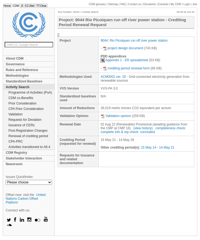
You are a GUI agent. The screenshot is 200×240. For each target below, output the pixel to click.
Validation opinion (116, 116)
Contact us (134, 4)
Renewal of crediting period (28, 136)
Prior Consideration (22, 103)
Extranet (163, 4)
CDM (16, 5)
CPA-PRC (15, 141)
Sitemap (113, 4)
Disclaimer (149, 4)
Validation (15, 114)
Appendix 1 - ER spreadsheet (124, 60)
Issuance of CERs (21, 125)
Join (194, 4)
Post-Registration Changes (27, 131)
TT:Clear (41, 5)
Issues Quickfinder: (20, 177)
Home (7, 5)
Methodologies (17, 76)
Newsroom (14, 164)
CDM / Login (181, 4)
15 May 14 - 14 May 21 (157, 147)
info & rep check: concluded (135, 132)
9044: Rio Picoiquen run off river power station (134, 40)
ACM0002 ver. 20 (113, 77)
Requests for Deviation (24, 120)
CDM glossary (97, 4)
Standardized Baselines (24, 81)
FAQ (123, 4)
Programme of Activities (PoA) (30, 92)
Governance (15, 64)
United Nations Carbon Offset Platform (26, 198)
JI (22, 5)
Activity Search (17, 87)
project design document (123, 48)
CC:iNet (29, 5)
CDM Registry (16, 153)
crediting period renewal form (126, 68)
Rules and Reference (22, 70)
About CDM (14, 58)
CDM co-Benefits (20, 98)
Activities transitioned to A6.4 (29, 147)
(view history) (143, 128)
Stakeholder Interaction (24, 158)
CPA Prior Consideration (26, 109)
